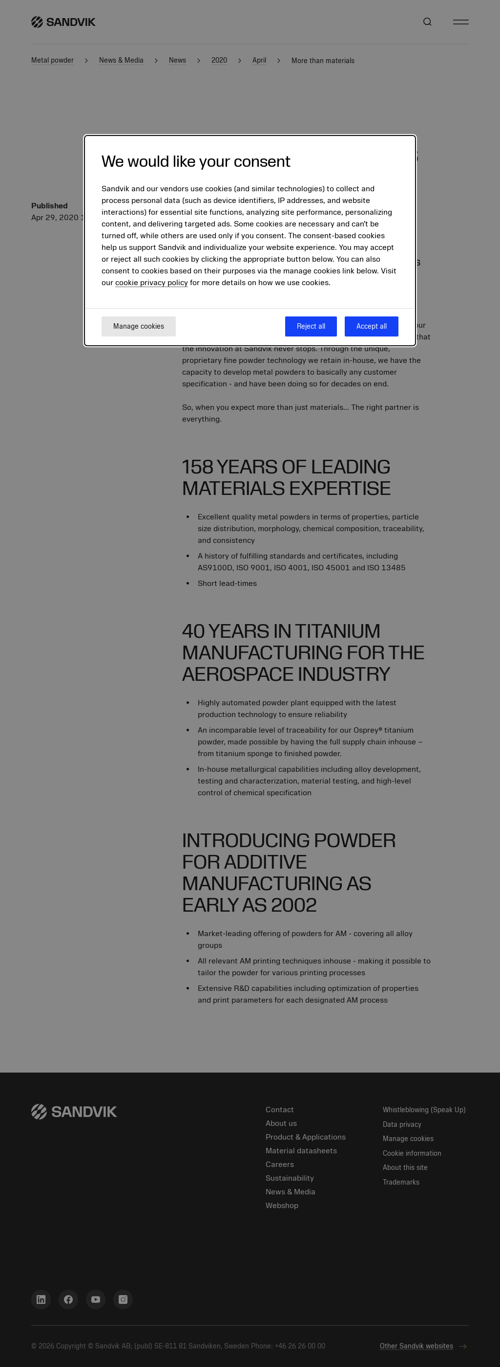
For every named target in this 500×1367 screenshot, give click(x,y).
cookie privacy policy (151, 283)
